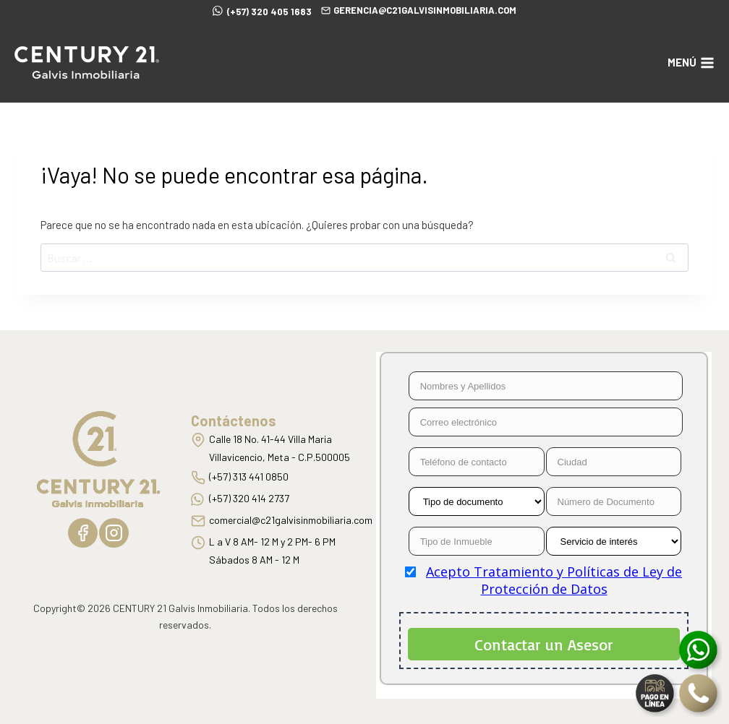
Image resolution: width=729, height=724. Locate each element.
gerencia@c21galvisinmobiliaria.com (418, 10)
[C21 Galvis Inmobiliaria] (86, 62)
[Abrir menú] (691, 62)
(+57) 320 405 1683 (262, 10)
